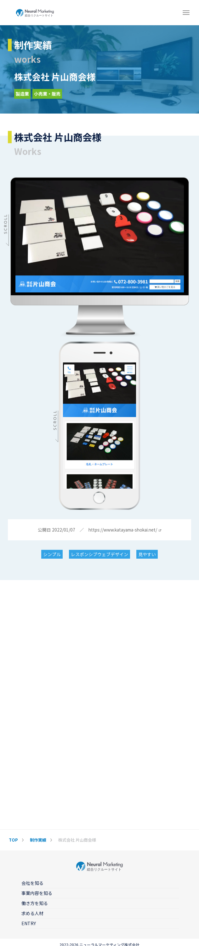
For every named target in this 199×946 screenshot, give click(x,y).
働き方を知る (34, 903)
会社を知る (32, 883)
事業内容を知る (36, 893)
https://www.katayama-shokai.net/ (124, 530)
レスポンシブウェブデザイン (99, 554)
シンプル (52, 554)
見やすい (147, 554)
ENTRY (28, 923)
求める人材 (32, 913)
